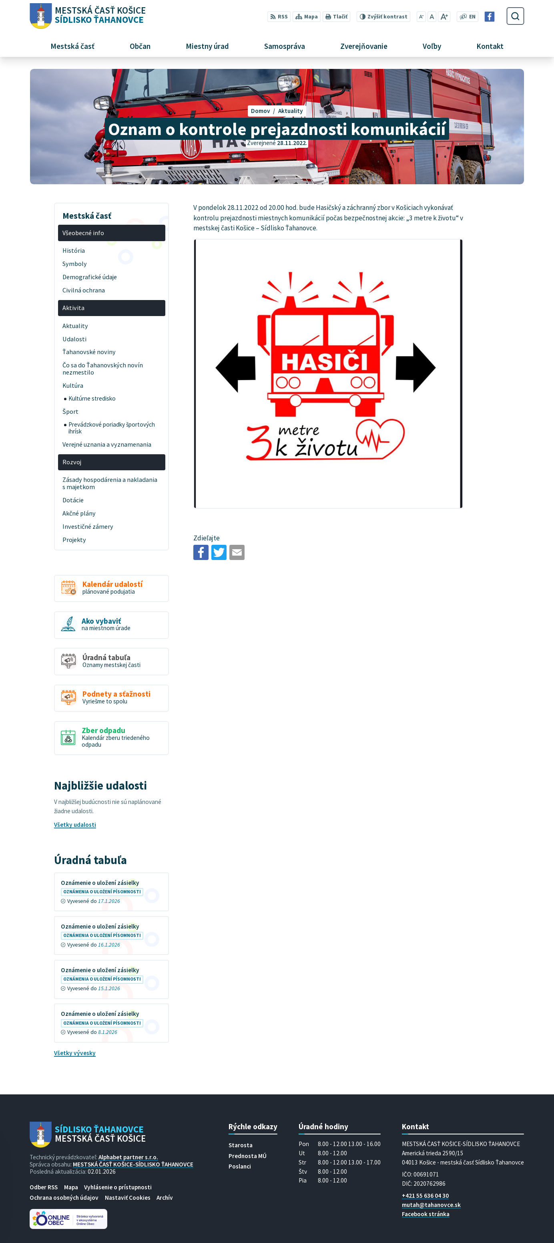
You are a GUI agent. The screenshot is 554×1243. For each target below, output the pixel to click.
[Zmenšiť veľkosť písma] (421, 16)
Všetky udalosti (75, 824)
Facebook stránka (426, 1214)
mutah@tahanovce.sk (431, 1205)
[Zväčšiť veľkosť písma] (444, 16)
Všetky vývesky (75, 1053)
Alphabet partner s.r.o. (128, 1157)
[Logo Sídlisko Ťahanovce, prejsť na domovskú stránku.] (87, 16)
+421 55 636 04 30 (425, 1195)
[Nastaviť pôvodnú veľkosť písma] (432, 16)
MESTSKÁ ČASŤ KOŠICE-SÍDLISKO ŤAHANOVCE (133, 1164)
